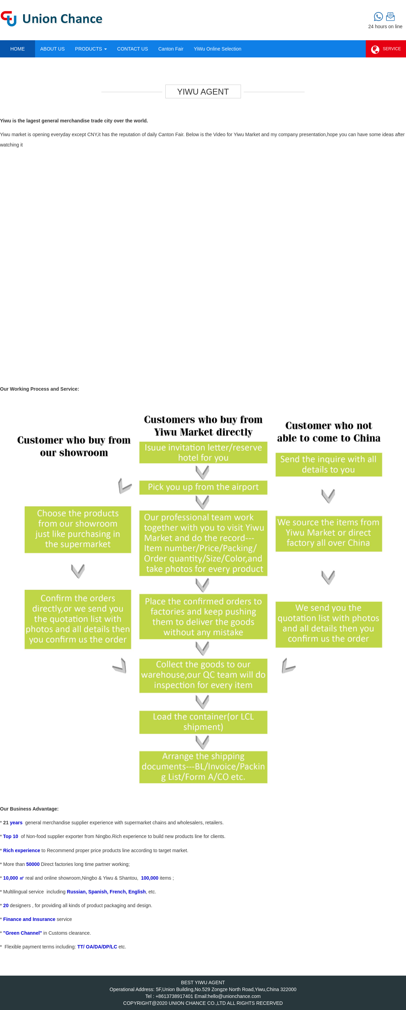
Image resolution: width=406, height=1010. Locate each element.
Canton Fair (170, 49)
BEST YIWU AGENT (203, 982)
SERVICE (386, 50)
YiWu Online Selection (218, 49)
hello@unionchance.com (234, 996)
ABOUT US (52, 49)
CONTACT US (132, 49)
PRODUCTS (91, 49)
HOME (17, 49)
